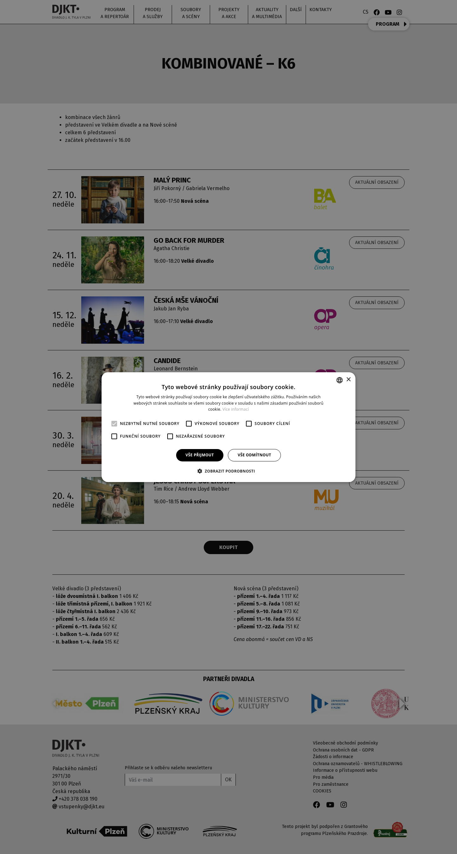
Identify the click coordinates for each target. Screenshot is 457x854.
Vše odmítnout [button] (254, 455)
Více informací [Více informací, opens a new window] (235, 409)
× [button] (348, 379)
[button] (228, 471)
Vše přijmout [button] (200, 455)
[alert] (228, 427)
